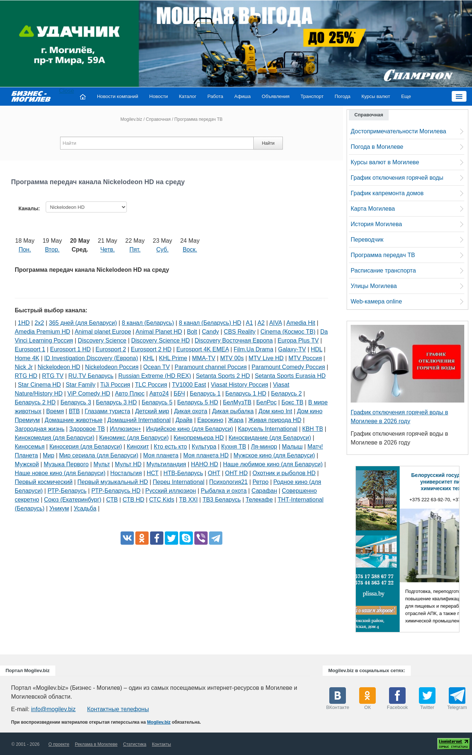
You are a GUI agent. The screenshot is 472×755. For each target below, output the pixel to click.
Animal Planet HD (159, 332)
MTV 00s (232, 358)
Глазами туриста (108, 411)
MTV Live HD (266, 358)
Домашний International (139, 420)
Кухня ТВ (233, 446)
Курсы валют (375, 96)
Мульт (101, 464)
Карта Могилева (373, 209)
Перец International (178, 482)
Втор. (52, 249)
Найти (268, 143)
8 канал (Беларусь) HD (210, 323)
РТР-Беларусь (67, 491)
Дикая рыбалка (233, 411)
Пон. (24, 249)
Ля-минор (264, 446)
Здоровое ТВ (87, 429)
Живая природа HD (274, 420)
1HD (24, 323)
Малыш (292, 446)
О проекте (58, 744)
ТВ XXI (188, 499)
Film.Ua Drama (254, 349)
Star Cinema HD (39, 385)
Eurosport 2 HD (151, 349)
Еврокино (210, 420)
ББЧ (179, 393)
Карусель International (267, 429)
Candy (210, 332)
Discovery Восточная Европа (234, 340)
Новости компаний (117, 96)
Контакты (161, 744)
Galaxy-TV (292, 349)
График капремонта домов (387, 193)
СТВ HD (133, 499)
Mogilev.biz (131, 119)
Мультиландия (166, 464)
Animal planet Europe (102, 332)
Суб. (162, 249)
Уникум (59, 508)
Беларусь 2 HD (35, 402)
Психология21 (228, 482)
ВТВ (74, 411)
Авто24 (159, 393)
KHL (148, 358)
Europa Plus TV (298, 340)
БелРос (266, 402)
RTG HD (26, 376)
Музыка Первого (66, 464)
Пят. (134, 249)
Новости (158, 96)
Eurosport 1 (30, 349)
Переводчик (367, 239)
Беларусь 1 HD (245, 393)
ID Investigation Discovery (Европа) (91, 358)
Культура (204, 446)
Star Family (81, 385)
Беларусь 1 (205, 393)
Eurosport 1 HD (70, 349)
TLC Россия (151, 385)
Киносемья (30, 446)
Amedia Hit (301, 323)
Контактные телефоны (118, 709)
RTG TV (52, 376)
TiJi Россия (115, 385)
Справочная (158, 119)
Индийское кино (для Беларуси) (189, 429)
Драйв (184, 420)
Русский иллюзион (170, 491)
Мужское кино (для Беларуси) (274, 455)
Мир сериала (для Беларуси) (98, 455)
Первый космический (44, 482)
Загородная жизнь (40, 429)
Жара (236, 420)
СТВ (112, 499)
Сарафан (264, 491)
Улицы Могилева (374, 286)
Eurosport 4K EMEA (202, 349)
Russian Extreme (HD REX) (154, 376)
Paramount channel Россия (210, 367)
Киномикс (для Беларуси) (134, 438)
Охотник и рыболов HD (284, 473)
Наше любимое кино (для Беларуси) (273, 464)
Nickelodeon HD (59, 367)
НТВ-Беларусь (183, 473)
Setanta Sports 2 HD (223, 376)
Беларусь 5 (157, 402)
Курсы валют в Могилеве (385, 162)
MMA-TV (203, 358)
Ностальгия (126, 473)
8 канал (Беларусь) (148, 323)
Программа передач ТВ (383, 255)
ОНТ (214, 473)
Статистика (134, 744)
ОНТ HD (236, 473)
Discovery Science (102, 340)
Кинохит (138, 446)
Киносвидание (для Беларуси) (270, 438)
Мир (48, 455)
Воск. (190, 249)
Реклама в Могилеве (96, 744)
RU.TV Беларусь (90, 376)
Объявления (275, 96)
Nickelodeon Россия (112, 367)
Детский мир (152, 411)
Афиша (242, 96)
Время (55, 411)
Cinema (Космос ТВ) (287, 332)
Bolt (192, 332)
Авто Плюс (130, 393)
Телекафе (259, 499)
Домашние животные (74, 420)
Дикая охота (190, 411)
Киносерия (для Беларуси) (85, 446)
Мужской (27, 464)
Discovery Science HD (160, 340)
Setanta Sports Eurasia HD (290, 376)
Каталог (187, 96)
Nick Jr (24, 367)
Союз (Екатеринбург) (72, 499)
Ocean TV (156, 367)
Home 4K (27, 358)
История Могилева (376, 224)
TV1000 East (189, 385)
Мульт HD (128, 464)
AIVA (275, 323)
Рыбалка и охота (224, 491)
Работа (215, 96)
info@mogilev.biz (53, 709)
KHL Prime (173, 358)
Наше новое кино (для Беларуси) (60, 473)
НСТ (153, 473)
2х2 (39, 323)
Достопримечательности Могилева (398, 131)
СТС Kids (161, 499)
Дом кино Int (275, 411)
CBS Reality (240, 332)
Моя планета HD (206, 455)
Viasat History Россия (239, 385)
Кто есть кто (170, 446)
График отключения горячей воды (397, 178)
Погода (343, 96)
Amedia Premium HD (42, 332)
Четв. (107, 249)
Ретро (260, 482)
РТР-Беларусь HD (115, 491)
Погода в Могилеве (377, 147)
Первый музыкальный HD (112, 482)
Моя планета (160, 455)
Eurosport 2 (111, 349)
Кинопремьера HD (199, 438)
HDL (316, 349)
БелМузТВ (237, 402)
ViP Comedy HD (88, 393)
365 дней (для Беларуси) (83, 323)
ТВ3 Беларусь (221, 499)
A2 (261, 323)
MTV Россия (305, 358)
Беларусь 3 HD (116, 402)
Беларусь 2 (286, 393)
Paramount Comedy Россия (288, 367)
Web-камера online (376, 301)
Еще (406, 96)
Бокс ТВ (292, 402)
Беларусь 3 (75, 402)
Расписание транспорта (383, 270)
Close (66, 91)
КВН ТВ (312, 429)
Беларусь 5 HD (197, 402)
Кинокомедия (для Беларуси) (54, 438)
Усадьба (85, 508)
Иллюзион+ (126, 429)
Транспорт (312, 96)
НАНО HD (204, 464)
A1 (249, 323)
